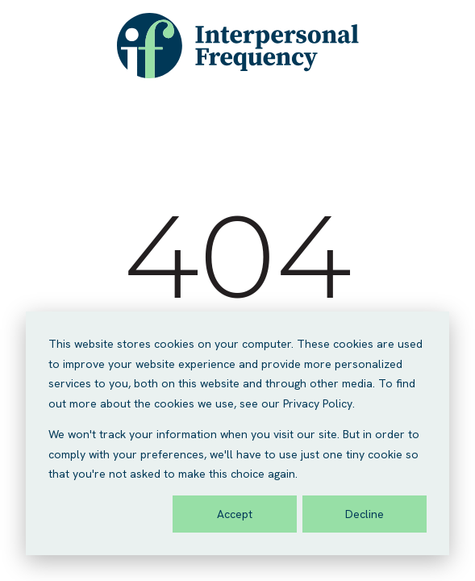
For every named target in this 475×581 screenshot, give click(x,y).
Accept (234, 514)
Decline (364, 514)
